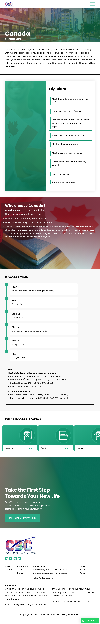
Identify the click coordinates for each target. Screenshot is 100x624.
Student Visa (61, 569)
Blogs (20, 573)
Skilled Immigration (42, 569)
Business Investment (43, 573)
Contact (9, 569)
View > (32, 448)
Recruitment (61, 573)
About (20, 569)
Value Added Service (43, 578)
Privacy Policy (83, 571)
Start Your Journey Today (22, 517)
